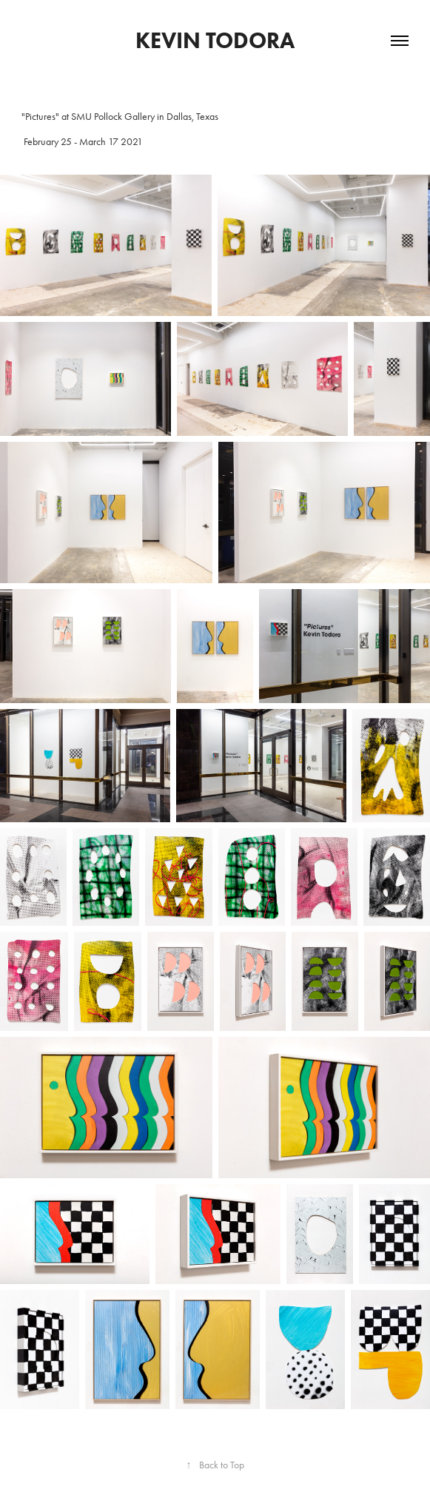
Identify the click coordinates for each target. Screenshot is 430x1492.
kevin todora (215, 40)
